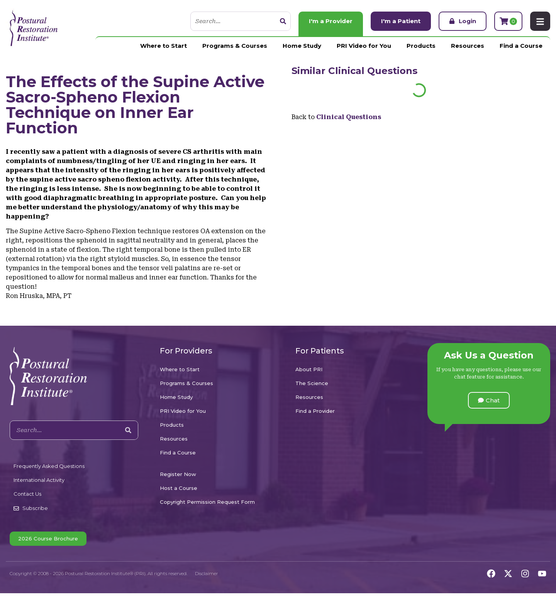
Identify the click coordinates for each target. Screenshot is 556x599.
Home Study (302, 45)
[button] (489, 400)
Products (421, 45)
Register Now (178, 474)
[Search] (283, 21)
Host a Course (178, 488)
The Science (311, 383)
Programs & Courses (234, 45)
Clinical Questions (372, 70)
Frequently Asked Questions (49, 466)
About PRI (308, 369)
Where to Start (163, 45)
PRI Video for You (364, 45)
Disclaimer (206, 573)
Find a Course (521, 45)
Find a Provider (315, 411)
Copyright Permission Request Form (207, 502)
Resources (467, 45)
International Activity (39, 480)
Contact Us (27, 494)
